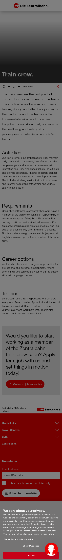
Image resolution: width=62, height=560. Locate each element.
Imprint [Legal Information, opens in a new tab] (29, 542)
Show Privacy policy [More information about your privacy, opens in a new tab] (14, 542)
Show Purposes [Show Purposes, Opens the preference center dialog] (31, 549)
